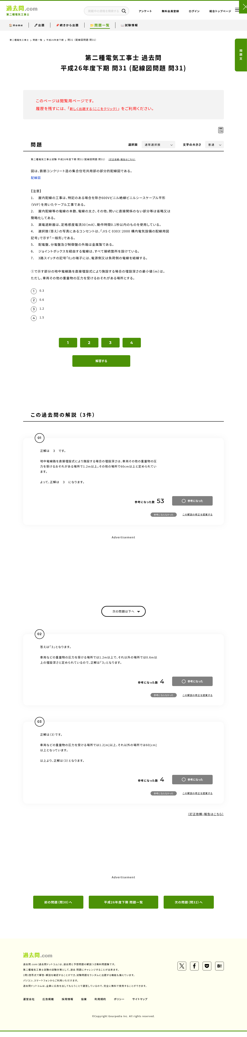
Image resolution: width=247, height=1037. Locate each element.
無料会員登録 (158, 12)
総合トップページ (209, 12)
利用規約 (102, 1004)
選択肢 (133, 144)
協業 (85, 1004)
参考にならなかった (163, 518)
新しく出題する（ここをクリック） (98, 108)
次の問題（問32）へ (188, 907)
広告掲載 (49, 1004)
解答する (101, 364)
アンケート (133, 12)
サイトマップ (142, 1004)
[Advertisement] (123, 571)
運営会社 (29, 1004)
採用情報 (68, 1004)
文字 (192, 144)
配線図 (36, 177)
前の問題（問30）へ (58, 907)
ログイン (182, 12)
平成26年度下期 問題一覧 (123, 907)
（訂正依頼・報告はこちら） (123, 159)
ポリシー (121, 1004)
